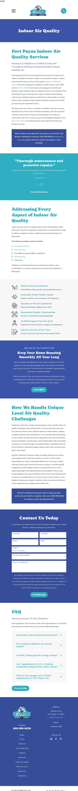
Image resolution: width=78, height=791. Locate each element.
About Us (22, 743)
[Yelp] (61, 739)
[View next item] (41, 184)
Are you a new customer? (21, 555)
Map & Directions (56, 717)
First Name (16, 534)
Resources (22, 771)
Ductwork (22, 757)
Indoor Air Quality (22, 762)
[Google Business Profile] (51, 739)
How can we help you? (20, 562)
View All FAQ (20, 688)
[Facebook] (56, 739)
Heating (22, 753)
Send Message (39, 595)
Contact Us (22, 776)
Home (22, 739)
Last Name (44, 534)
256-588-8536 (22, 728)
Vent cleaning (19, 256)
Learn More (39, 390)
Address (15, 548)
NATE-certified (24, 88)
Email (42, 541)
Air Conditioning (22, 748)
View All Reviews (39, 192)
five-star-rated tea (20, 121)
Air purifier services (21, 246)
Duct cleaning (19, 250)
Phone (15, 541)
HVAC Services (22, 766)
